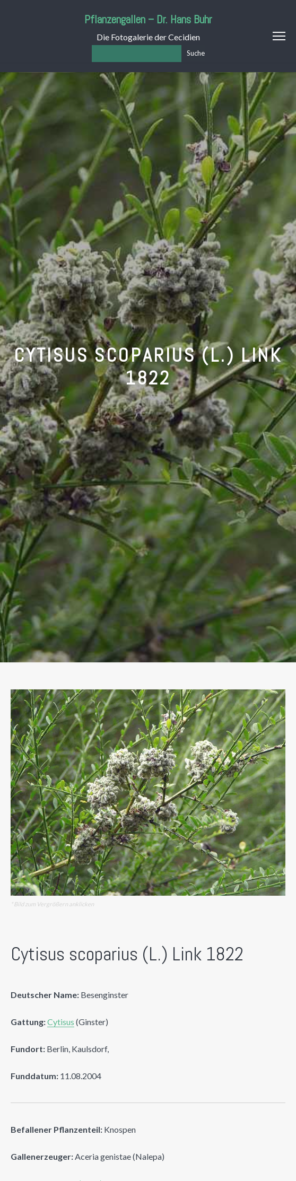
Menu (279, 36)
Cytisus (60, 1022)
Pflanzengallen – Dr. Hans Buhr (148, 19)
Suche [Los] (196, 53)
